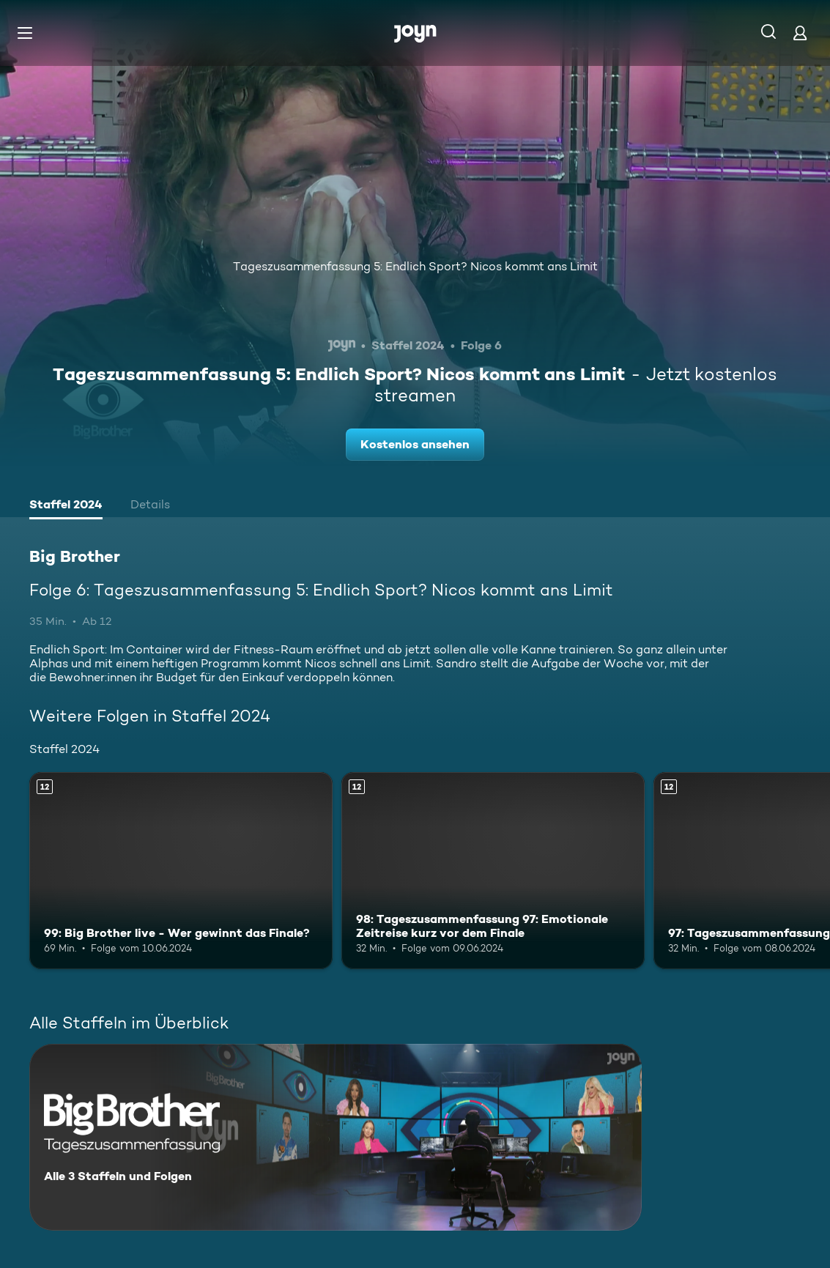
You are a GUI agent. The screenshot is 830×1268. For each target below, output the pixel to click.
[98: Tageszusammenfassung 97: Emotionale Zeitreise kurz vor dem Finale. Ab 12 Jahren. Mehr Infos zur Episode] (493, 870)
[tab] (65, 506)
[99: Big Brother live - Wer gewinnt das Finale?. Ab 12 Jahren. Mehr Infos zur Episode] (181, 870)
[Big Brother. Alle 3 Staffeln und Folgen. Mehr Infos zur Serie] (335, 1137)
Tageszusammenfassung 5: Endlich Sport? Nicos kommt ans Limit (415, 266)
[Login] (800, 32)
